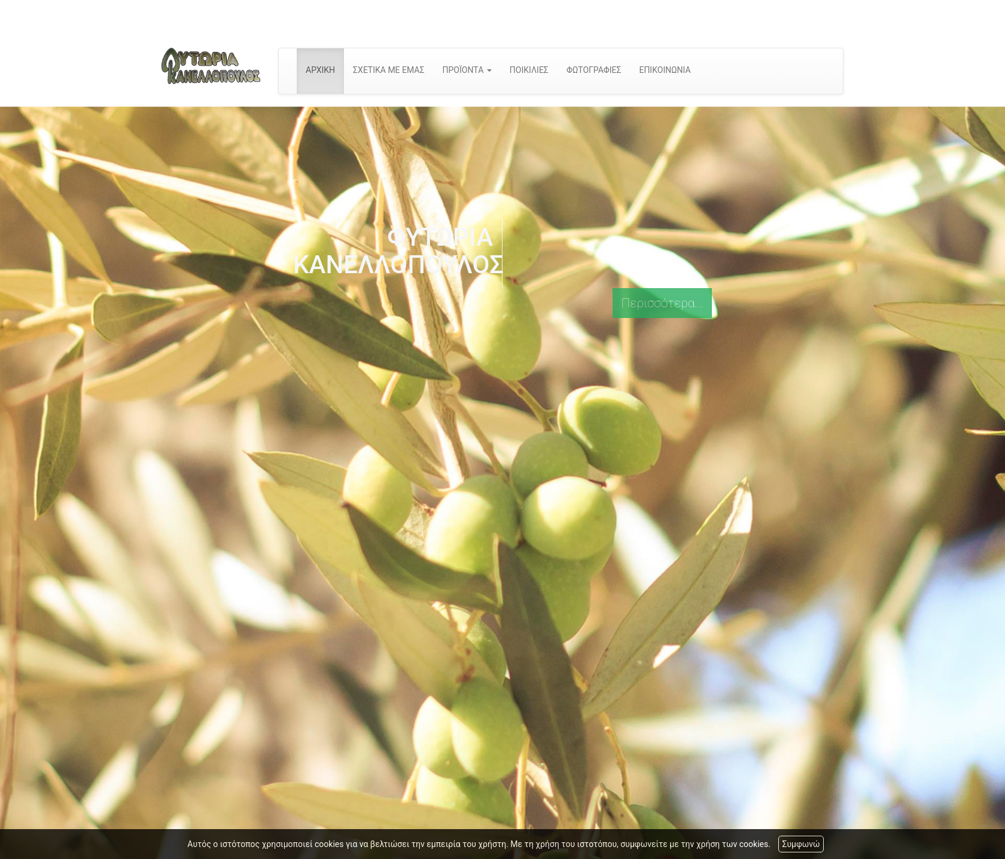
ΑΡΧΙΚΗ (320, 70)
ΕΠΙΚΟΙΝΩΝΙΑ (664, 70)
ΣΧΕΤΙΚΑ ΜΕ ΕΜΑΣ (388, 70)
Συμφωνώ (801, 844)
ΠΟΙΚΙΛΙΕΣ (529, 70)
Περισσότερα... (662, 303)
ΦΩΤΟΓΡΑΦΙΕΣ (594, 70)
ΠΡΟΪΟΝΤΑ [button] (466, 70)
